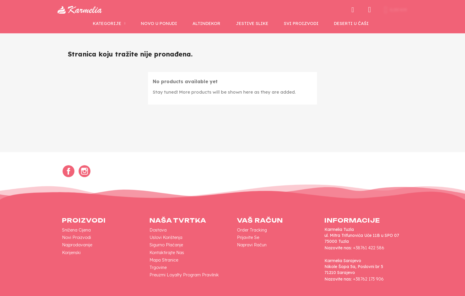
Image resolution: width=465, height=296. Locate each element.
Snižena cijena (76, 230)
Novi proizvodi (76, 237)
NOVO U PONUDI (159, 23)
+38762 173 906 (368, 279)
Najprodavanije (77, 245)
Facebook (68, 171)
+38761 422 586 (368, 248)
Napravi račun (252, 245)
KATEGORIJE (109, 23)
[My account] (369, 9)
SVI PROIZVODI (301, 23)
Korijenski (71, 252)
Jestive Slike (252, 23)
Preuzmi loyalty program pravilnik (184, 275)
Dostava (158, 230)
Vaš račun (260, 220)
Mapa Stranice (163, 260)
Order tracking (252, 230)
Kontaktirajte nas (166, 252)
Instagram (84, 171)
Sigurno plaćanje (166, 245)
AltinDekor (206, 23)
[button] (352, 9)
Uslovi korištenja (165, 237)
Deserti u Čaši (351, 23)
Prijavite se (248, 237)
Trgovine (158, 267)
